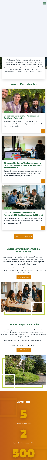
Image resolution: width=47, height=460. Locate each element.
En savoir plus (23, 277)
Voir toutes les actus (23, 236)
